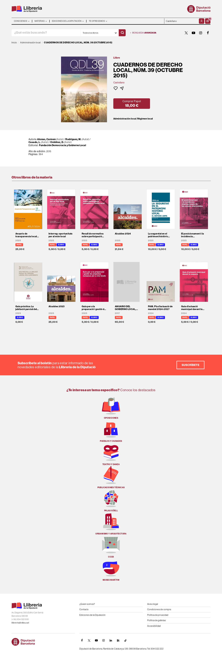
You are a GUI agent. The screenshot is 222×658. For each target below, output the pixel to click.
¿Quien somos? (87, 604)
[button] (207, 21)
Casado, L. (35, 142)
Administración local (124, 118)
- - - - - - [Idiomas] (181, 21)
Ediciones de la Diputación (92, 614)
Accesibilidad (154, 625)
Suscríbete (190, 365)
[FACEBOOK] (208, 32)
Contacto (84, 609)
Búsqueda (143, 33)
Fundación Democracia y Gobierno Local (62, 145)
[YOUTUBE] (193, 32)
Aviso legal (152, 604)
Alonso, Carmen (46, 139)
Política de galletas (156, 620)
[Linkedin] (110, 640)
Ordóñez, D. (57, 142)
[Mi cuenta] (201, 21)
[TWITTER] (186, 32)
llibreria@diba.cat (20, 622)
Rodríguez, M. (73, 139)
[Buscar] (122, 32)
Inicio (14, 42)
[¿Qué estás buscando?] (46, 32)
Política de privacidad (157, 614)
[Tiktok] (125, 640)
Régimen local (145, 118)
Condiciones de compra (159, 609)
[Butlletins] (118, 640)
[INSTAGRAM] (200, 32)
